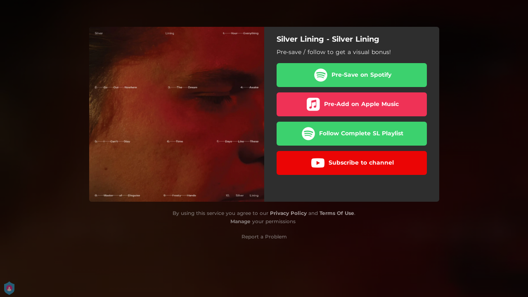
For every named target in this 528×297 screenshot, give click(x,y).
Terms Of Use (337, 213)
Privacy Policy (288, 213)
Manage (240, 221)
